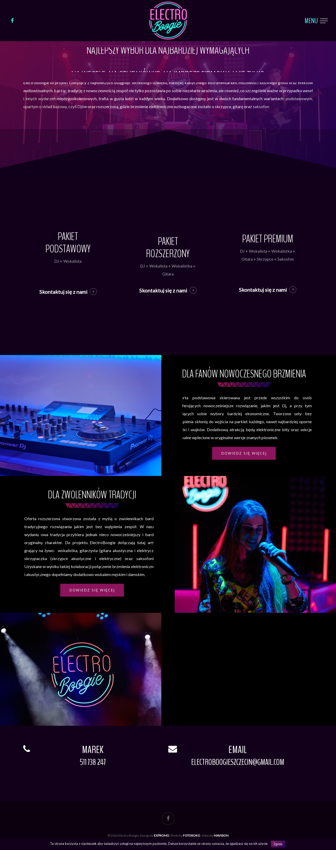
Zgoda (278, 844)
